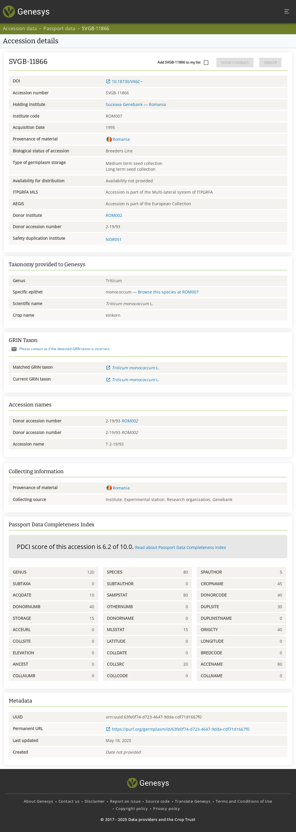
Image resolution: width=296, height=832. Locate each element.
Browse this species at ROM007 (168, 292)
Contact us (69, 801)
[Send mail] (14, 349)
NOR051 (114, 239)
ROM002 (114, 215)
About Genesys (38, 801)
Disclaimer (95, 801)
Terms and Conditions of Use (244, 801)
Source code (158, 801)
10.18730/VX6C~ (124, 81)
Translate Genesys (193, 801)
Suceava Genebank (124, 104)
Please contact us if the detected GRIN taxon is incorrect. (59, 348)
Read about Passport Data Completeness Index (180, 547)
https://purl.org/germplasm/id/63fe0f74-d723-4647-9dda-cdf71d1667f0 (177, 729)
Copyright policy (132, 808)
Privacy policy (166, 808)
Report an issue (125, 801)
